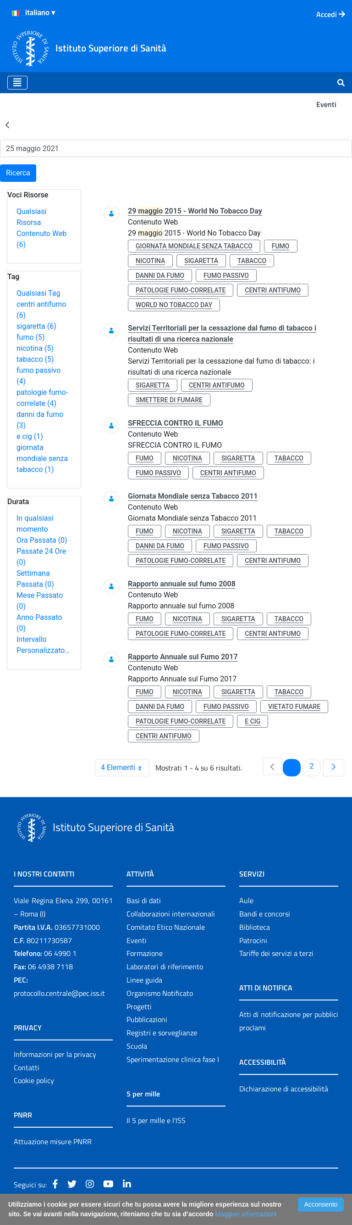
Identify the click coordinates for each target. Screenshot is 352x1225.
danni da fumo (160, 275)
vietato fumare (294, 706)
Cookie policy (34, 1080)
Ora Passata (41, 540)
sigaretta (36, 326)
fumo (30, 337)
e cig (29, 436)
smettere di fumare (169, 400)
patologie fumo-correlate (181, 290)
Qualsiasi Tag (38, 293)
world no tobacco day (174, 305)
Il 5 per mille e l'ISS (156, 1120)
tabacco (35, 359)
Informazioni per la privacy (55, 1054)
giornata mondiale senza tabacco (42, 458)
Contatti (26, 1067)
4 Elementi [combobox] (125, 767)
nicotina (35, 348)
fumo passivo (226, 275)
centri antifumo (273, 290)
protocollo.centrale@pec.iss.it (59, 993)
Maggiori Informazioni (245, 1214)
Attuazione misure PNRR (53, 1141)
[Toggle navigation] (17, 83)
